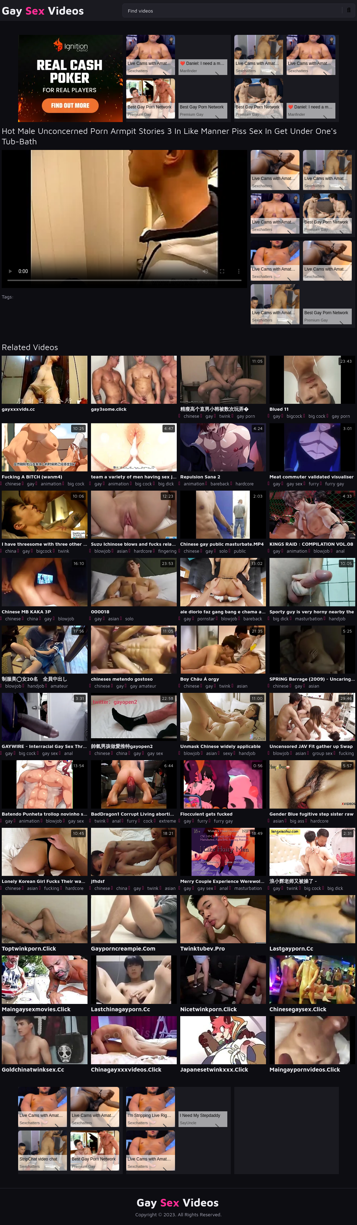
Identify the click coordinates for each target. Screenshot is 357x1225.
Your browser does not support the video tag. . (124, 219)
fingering (167, 551)
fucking (346, 753)
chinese (191, 416)
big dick (166, 483)
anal (340, 551)
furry (314, 483)
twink (224, 416)
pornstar (206, 618)
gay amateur (143, 686)
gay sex (294, 483)
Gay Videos (43, 10)
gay (209, 416)
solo (223, 551)
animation (51, 483)
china (10, 551)
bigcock (294, 416)
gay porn (246, 416)
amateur (59, 686)
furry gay (334, 483)
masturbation (308, 618)
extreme (167, 821)
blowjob (102, 551)
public (240, 551)
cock (148, 821)
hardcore (245, 483)
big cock (317, 416)
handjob (337, 618)
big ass (297, 821)
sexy (228, 753)
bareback (220, 483)
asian (122, 551)
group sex (322, 753)
